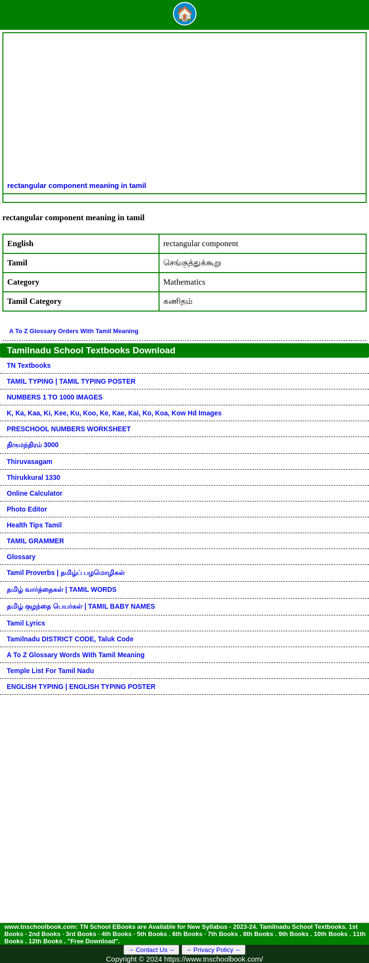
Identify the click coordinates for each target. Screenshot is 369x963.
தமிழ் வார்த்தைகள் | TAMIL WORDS (62, 589)
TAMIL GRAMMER (35, 541)
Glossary (21, 557)
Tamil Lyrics (26, 623)
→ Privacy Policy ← (213, 949)
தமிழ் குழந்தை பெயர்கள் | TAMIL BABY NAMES (81, 606)
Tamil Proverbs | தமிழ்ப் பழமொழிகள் (66, 572)
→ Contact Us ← (151, 949)
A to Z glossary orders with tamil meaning (73, 331)
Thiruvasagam (29, 461)
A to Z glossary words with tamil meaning (76, 655)
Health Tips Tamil (34, 525)
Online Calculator (34, 493)
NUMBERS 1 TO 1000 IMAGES (55, 397)
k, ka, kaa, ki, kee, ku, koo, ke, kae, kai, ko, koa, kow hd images (114, 413)
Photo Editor (27, 509)
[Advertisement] (184, 109)
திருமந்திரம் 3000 (33, 445)
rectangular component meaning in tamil (76, 185)
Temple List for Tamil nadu (50, 671)
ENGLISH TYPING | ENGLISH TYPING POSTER (81, 686)
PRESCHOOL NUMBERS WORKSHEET (69, 429)
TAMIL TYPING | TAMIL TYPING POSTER (71, 381)
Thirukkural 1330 (33, 477)
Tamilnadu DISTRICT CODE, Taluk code (70, 639)
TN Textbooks (29, 365)
